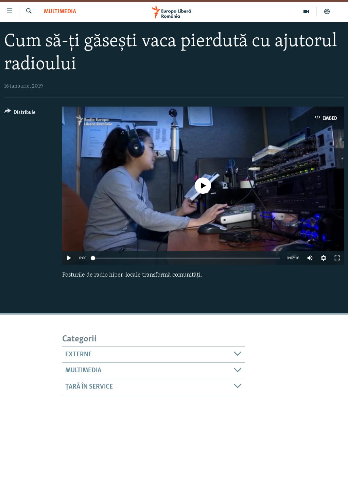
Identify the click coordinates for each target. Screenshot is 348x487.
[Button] (19, 113)
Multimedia (60, 11)
